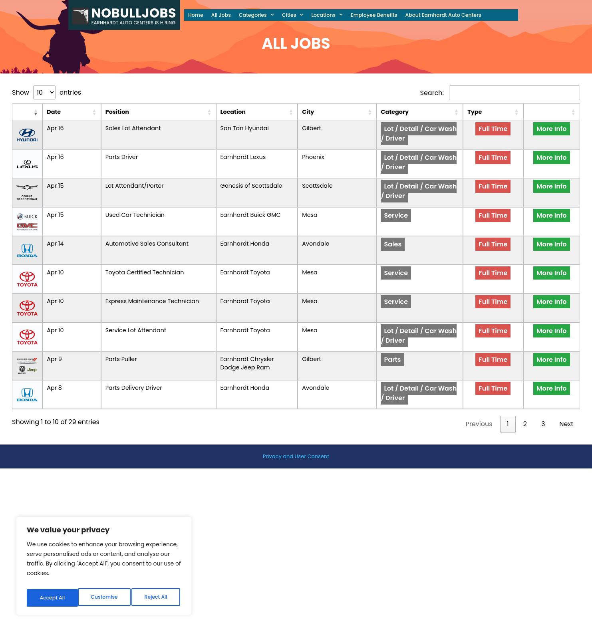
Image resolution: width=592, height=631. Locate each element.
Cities (293, 15)
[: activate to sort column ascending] (20, 112)
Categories (256, 15)
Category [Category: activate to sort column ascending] (415, 112)
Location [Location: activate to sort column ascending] (237, 112)
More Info (561, 133)
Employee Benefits (374, 15)
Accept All (156, 598)
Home (195, 15)
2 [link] (525, 399)
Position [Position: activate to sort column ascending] (78, 112)
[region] (104, 568)
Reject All (104, 598)
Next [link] (566, 399)
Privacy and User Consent (296, 431)
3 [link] (543, 399)
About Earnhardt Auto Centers (443, 15)
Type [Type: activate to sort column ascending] (514, 112)
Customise (53, 598)
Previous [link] (479, 399)
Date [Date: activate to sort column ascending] (41, 112)
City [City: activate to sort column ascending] (356, 112)
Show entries (46, 92)
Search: (500, 92)
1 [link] (508, 399)
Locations (327, 15)
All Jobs (221, 15)
